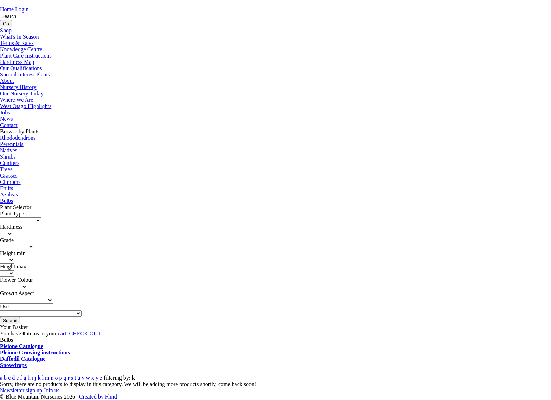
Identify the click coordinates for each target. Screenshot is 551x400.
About (7, 81)
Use (4, 306)
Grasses (9, 176)
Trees (6, 169)
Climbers (10, 182)
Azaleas (9, 195)
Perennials (12, 144)
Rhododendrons (17, 138)
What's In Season (19, 37)
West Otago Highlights (25, 106)
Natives (8, 150)
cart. (63, 333)
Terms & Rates (17, 43)
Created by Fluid (98, 397)
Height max (13, 266)
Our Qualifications (21, 68)
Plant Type (12, 213)
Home (7, 9)
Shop (6, 30)
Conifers (9, 163)
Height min (12, 253)
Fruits (6, 188)
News (6, 119)
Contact (9, 125)
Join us (51, 390)
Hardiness (11, 227)
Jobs (5, 112)
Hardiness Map (17, 62)
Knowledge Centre (21, 49)
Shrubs (7, 157)
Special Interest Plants (25, 75)
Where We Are (16, 100)
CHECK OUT (85, 333)
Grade (7, 240)
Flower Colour (16, 280)
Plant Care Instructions (26, 56)
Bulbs (6, 201)
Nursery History (18, 87)
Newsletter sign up (21, 390)
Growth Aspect (17, 293)
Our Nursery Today (22, 93)
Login (21, 9)
